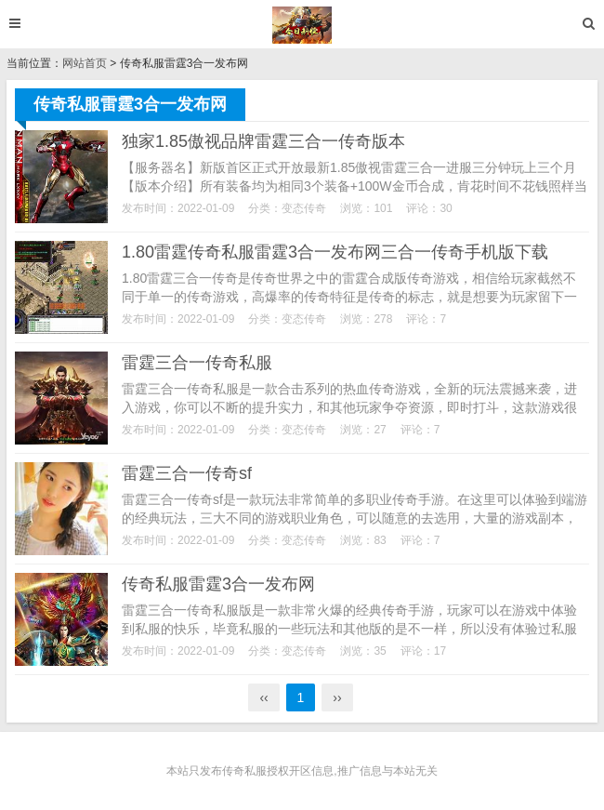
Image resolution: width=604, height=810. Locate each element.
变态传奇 (304, 208)
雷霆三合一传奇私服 (197, 362)
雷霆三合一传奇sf (187, 473)
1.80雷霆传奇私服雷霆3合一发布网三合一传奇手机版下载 (335, 252)
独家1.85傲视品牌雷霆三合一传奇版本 (263, 141)
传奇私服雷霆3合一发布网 (218, 584)
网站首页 (84, 63)
